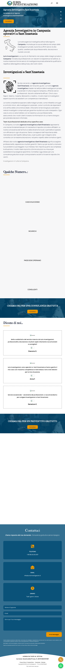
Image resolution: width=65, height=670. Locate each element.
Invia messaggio (54, 606)
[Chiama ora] (60, 659)
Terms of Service (31, 616)
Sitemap (43, 662)
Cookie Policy (30, 662)
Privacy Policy (24, 616)
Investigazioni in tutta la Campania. (16, 161)
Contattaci (8, 21)
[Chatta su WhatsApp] (60, 665)
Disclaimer (37, 662)
